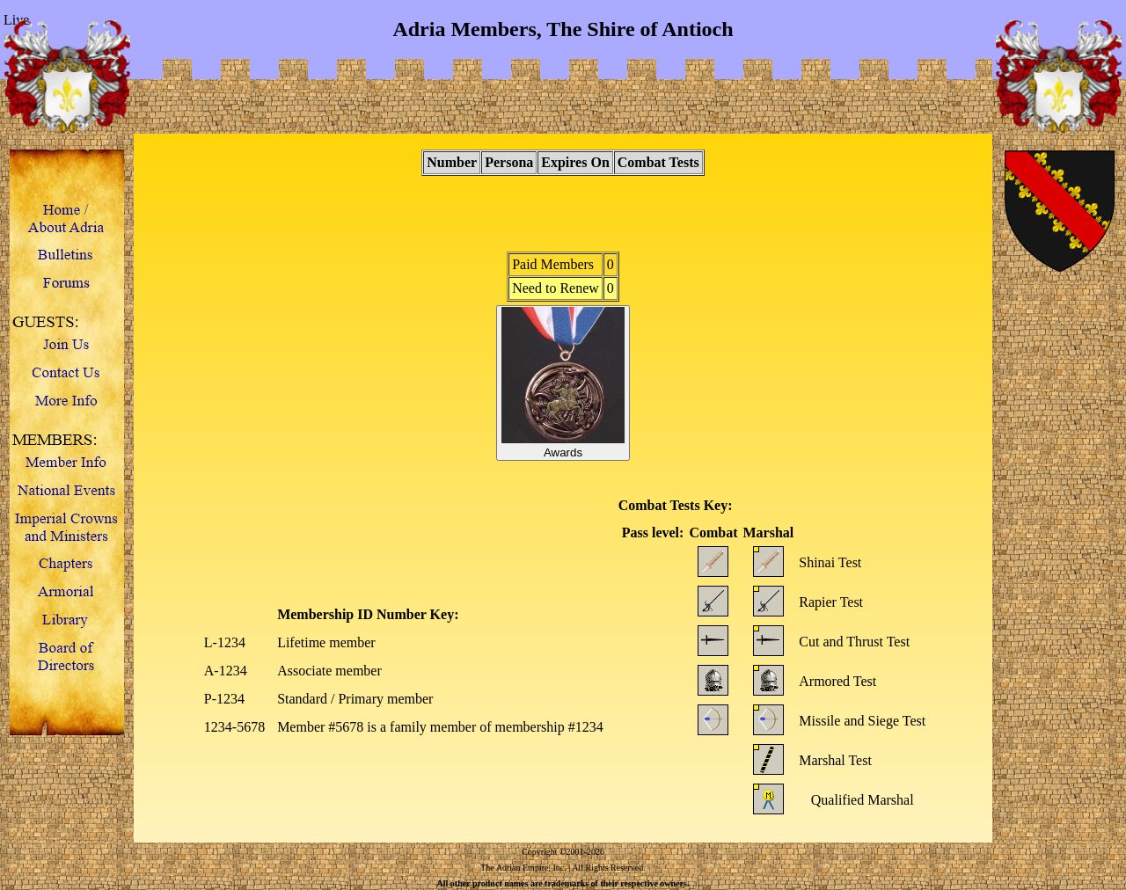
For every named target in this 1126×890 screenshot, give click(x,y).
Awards (563, 383)
